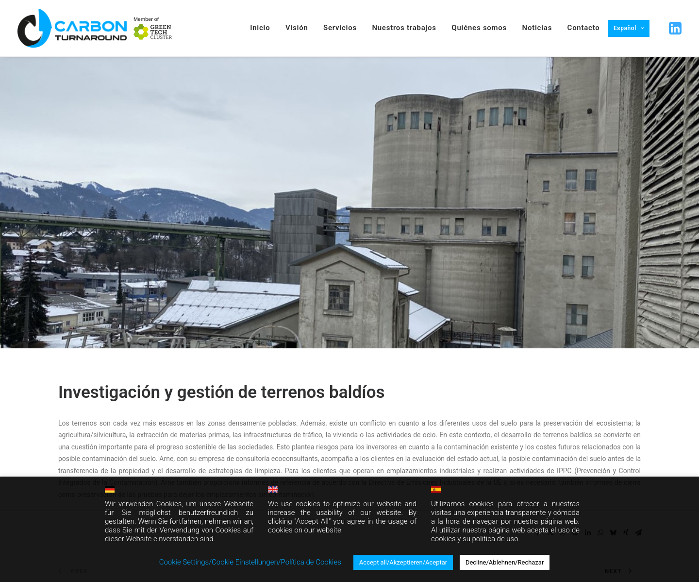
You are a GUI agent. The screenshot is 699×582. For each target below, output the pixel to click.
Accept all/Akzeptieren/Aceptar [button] (403, 562)
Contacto (583, 27)
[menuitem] (153, 28)
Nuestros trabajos (404, 27)
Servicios (340, 27)
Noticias (537, 27)
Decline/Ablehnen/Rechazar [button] (505, 562)
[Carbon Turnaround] (72, 28)
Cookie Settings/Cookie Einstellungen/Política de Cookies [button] (250, 562)
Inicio (260, 27)
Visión (296, 27)
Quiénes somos (479, 27)
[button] (674, 28)
